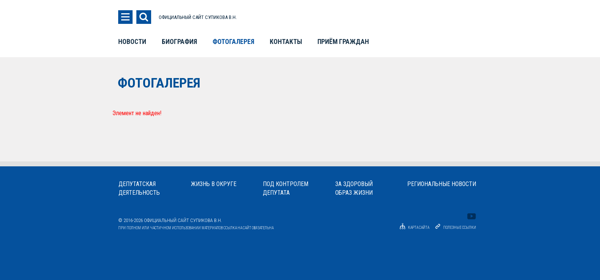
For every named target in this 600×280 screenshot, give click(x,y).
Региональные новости (441, 184)
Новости (132, 41)
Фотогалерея (233, 41)
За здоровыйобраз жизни (354, 188)
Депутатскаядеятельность (139, 188)
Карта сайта (413, 227)
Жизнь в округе (213, 184)
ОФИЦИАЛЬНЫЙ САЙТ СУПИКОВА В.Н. (198, 17)
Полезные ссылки (459, 227)
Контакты (286, 41)
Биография (179, 41)
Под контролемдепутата (285, 188)
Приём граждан (343, 41)
